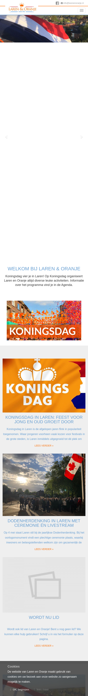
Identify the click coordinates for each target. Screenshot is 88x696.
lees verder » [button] (44, 445)
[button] (6, 136)
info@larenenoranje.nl (72, 3)
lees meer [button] (41, 689)
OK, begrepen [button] (19, 689)
